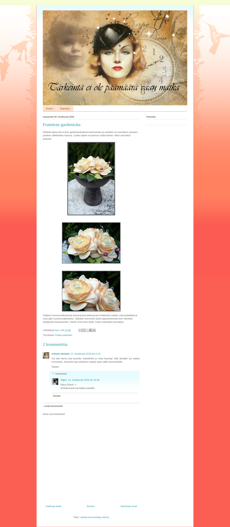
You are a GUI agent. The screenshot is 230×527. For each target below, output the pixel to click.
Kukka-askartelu (63, 335)
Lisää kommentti (53, 406)
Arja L (64, 380)
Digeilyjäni (65, 108)
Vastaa (55, 366)
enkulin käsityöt (60, 353)
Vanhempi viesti (128, 506)
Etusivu (49, 108)
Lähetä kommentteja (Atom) (94, 517)
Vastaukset (61, 373)
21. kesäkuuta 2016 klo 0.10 (85, 353)
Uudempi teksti (53, 506)
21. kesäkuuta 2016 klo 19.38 (83, 380)
